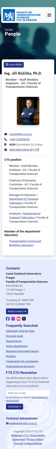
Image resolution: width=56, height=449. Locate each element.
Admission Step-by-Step (20, 331)
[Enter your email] (28, 393)
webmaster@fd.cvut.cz (23, 423)
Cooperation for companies (22, 361)
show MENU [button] (14, 64)
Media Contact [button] (15, 311)
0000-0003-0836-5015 (22, 149)
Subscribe (13, 406)
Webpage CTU (19, 435)
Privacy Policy (35, 439)
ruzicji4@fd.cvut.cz (20, 134)
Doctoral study (14, 336)
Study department (16, 346)
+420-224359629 (19, 139)
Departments (14, 341)
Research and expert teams (22, 351)
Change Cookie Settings (28, 443)
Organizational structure (20, 366)
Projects (11, 356)
